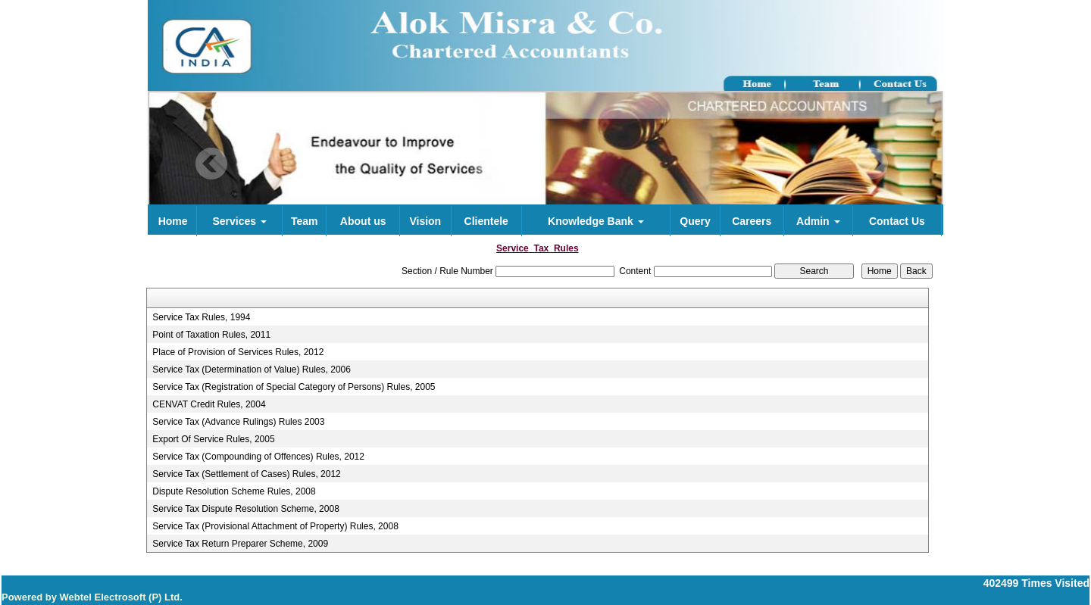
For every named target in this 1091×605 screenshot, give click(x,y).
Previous (211, 164)
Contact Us (897, 221)
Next (871, 164)
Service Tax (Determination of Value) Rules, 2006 (251, 369)
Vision (425, 221)
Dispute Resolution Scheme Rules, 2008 (233, 491)
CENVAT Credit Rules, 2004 (208, 404)
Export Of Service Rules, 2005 (213, 439)
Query (695, 221)
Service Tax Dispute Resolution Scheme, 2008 (245, 509)
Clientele (486, 221)
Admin (817, 221)
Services (239, 221)
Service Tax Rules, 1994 (201, 317)
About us (363, 221)
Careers (751, 221)
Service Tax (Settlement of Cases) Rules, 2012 (246, 474)
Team (304, 221)
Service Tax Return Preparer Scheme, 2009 (240, 543)
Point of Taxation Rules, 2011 (211, 334)
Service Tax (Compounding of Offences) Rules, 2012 (258, 456)
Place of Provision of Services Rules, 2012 (238, 352)
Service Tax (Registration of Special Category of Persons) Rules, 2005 (293, 387)
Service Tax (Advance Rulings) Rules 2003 (238, 421)
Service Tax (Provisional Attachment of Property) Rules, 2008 (275, 526)
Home (173, 221)
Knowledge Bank (596, 221)
